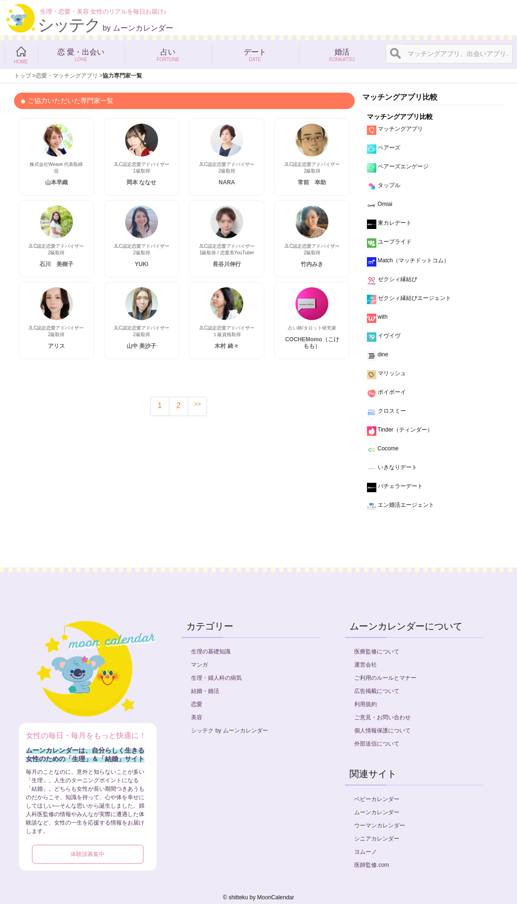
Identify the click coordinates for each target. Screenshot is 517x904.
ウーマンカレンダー (379, 825)
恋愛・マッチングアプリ (67, 75)
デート (255, 54)
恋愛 (196, 704)
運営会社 (365, 664)
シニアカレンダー (376, 838)
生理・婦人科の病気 (216, 678)
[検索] (395, 53)
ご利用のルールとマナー (385, 678)
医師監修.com (371, 865)
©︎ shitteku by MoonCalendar (258, 897)
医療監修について (376, 651)
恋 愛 (81, 54)
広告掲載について (376, 691)
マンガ (199, 664)
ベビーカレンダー (376, 799)
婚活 (342, 54)
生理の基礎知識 (211, 651)
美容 (196, 717)
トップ (22, 75)
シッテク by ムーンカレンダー (229, 730)
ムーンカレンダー (376, 812)
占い (168, 54)
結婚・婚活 (205, 691)
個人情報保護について (382, 730)
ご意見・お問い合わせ (382, 717)
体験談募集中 (87, 854)
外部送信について (376, 743)
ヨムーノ (365, 852)
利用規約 (365, 704)
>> (197, 404)
